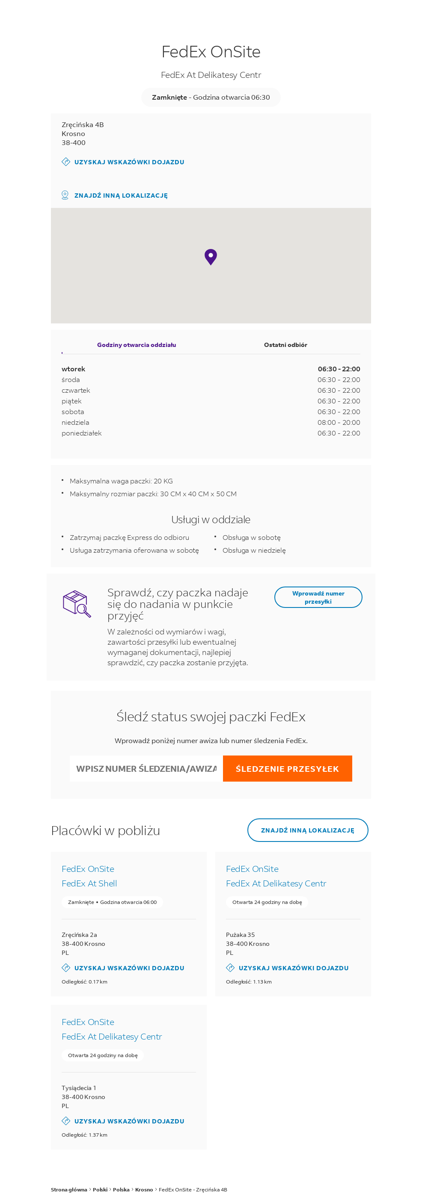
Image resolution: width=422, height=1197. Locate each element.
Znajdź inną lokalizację (115, 195)
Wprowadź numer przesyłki (318, 597)
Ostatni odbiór (285, 345)
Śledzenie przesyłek (287, 768)
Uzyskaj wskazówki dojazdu (123, 161)
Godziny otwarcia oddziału (136, 345)
